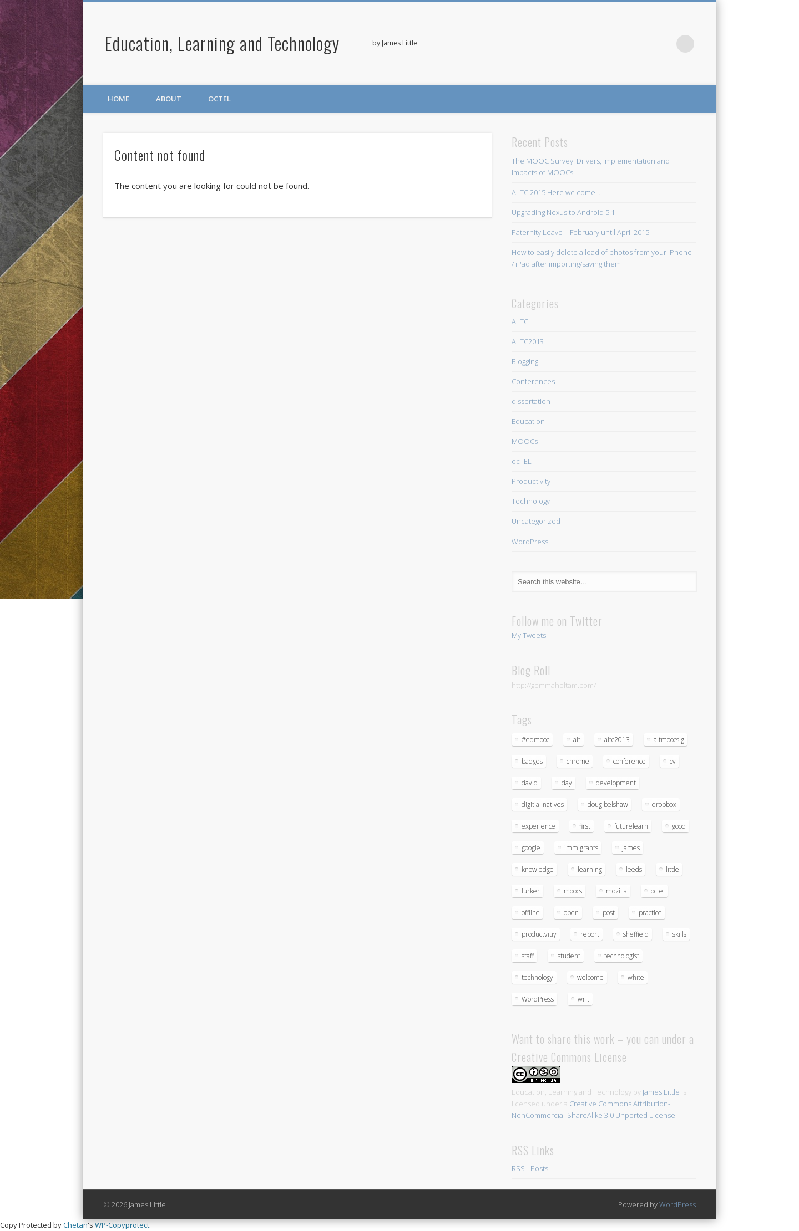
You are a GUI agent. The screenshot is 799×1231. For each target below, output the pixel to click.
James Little (661, 1092)
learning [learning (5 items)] (590, 869)
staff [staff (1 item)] (528, 956)
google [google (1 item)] (531, 847)
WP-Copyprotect (122, 1225)
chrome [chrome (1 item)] (578, 761)
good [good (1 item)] (679, 826)
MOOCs (525, 441)
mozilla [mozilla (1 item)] (616, 891)
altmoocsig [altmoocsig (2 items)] (669, 739)
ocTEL (219, 99)
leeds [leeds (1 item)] (634, 869)
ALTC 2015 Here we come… (556, 192)
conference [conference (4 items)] (629, 761)
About (168, 99)
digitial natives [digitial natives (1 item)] (543, 804)
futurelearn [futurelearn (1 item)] (631, 826)
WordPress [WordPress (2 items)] (538, 999)
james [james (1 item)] (631, 847)
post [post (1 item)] (609, 912)
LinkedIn (662, 44)
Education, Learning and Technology (222, 43)
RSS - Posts (530, 1168)
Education (528, 421)
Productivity (531, 481)
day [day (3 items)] (567, 783)
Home (118, 99)
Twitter (617, 44)
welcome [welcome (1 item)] (590, 977)
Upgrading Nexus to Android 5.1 (563, 212)
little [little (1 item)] (672, 869)
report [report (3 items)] (589, 934)
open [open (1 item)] (571, 912)
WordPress (530, 541)
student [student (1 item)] (569, 956)
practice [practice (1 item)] (650, 912)
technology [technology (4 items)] (537, 977)
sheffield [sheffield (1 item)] (636, 934)
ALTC (520, 321)
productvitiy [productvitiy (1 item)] (539, 934)
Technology (531, 501)
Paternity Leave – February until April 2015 (580, 232)
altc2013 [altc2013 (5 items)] (617, 739)
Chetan (75, 1225)
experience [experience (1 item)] (538, 826)
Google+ (640, 44)
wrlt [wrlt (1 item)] (583, 999)
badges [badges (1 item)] (532, 761)
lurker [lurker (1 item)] (531, 891)
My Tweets (529, 635)
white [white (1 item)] (636, 977)
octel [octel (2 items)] (658, 891)
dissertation (531, 401)
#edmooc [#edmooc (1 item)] (535, 739)
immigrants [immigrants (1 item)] (581, 847)
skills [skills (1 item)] (679, 934)
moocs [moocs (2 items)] (573, 891)
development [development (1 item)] (616, 783)
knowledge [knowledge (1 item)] (538, 869)
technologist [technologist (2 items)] (621, 956)
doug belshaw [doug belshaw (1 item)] (608, 804)
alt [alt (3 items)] (576, 739)
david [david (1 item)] (530, 783)
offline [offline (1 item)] (531, 912)
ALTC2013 (528, 341)
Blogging (525, 361)
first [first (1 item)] (584, 826)
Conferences (533, 381)
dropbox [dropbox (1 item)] (664, 804)
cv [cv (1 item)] (673, 761)
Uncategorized (536, 521)
